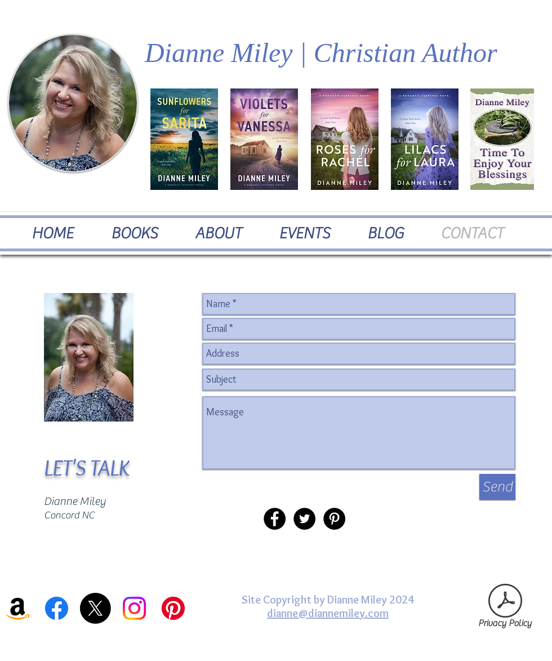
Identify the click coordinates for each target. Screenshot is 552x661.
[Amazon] (17, 608)
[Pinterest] (173, 608)
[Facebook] (56, 608)
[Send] (497, 487)
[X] (95, 608)
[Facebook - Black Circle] (275, 519)
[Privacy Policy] (505, 608)
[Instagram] (134, 608)
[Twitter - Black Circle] (304, 519)
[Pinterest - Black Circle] (334, 519)
